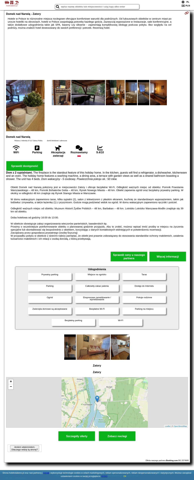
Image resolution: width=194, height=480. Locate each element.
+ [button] (11, 381)
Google (46, 473)
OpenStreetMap (180, 426)
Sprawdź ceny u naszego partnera (129, 256)
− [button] (11, 386)
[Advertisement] (97, 54)
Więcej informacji (168, 256)
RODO (104, 476)
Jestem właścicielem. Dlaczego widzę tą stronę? (24, 448)
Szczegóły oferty (76, 436)
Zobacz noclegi (117, 436)
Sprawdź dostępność (24, 166)
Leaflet (167, 426)
